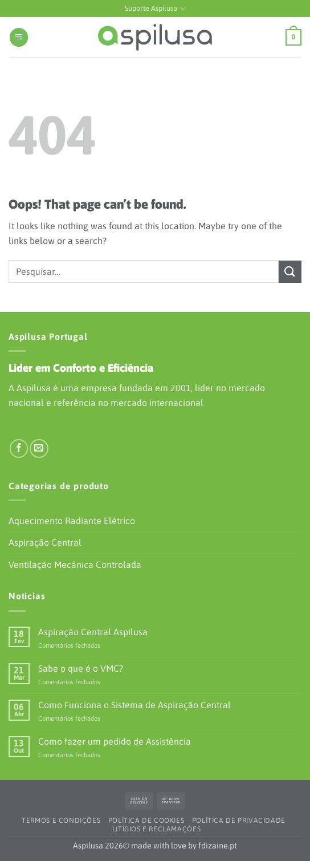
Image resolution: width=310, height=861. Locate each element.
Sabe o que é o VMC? (80, 668)
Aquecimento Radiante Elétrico (72, 520)
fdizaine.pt (217, 845)
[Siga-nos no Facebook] (19, 448)
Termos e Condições (61, 821)
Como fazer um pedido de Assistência (114, 741)
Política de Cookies (146, 821)
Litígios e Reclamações (156, 829)
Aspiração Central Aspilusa (93, 632)
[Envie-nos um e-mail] (39, 448)
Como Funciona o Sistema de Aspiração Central (134, 705)
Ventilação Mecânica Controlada (75, 564)
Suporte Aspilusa (155, 8)
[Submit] (290, 272)
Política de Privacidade (238, 821)
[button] (19, 37)
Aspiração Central (45, 542)
